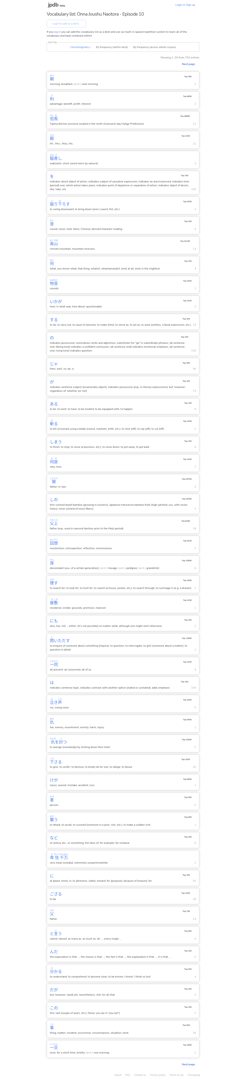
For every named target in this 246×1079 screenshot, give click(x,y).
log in (57, 32)
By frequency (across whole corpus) (154, 47)
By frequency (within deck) (112, 47)
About (117, 1075)
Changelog (194, 1075)
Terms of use (176, 1075)
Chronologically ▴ (80, 47)
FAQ (127, 1075)
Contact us (140, 1075)
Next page (188, 64)
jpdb (53, 4)
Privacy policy (157, 1075)
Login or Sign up (185, 5)
